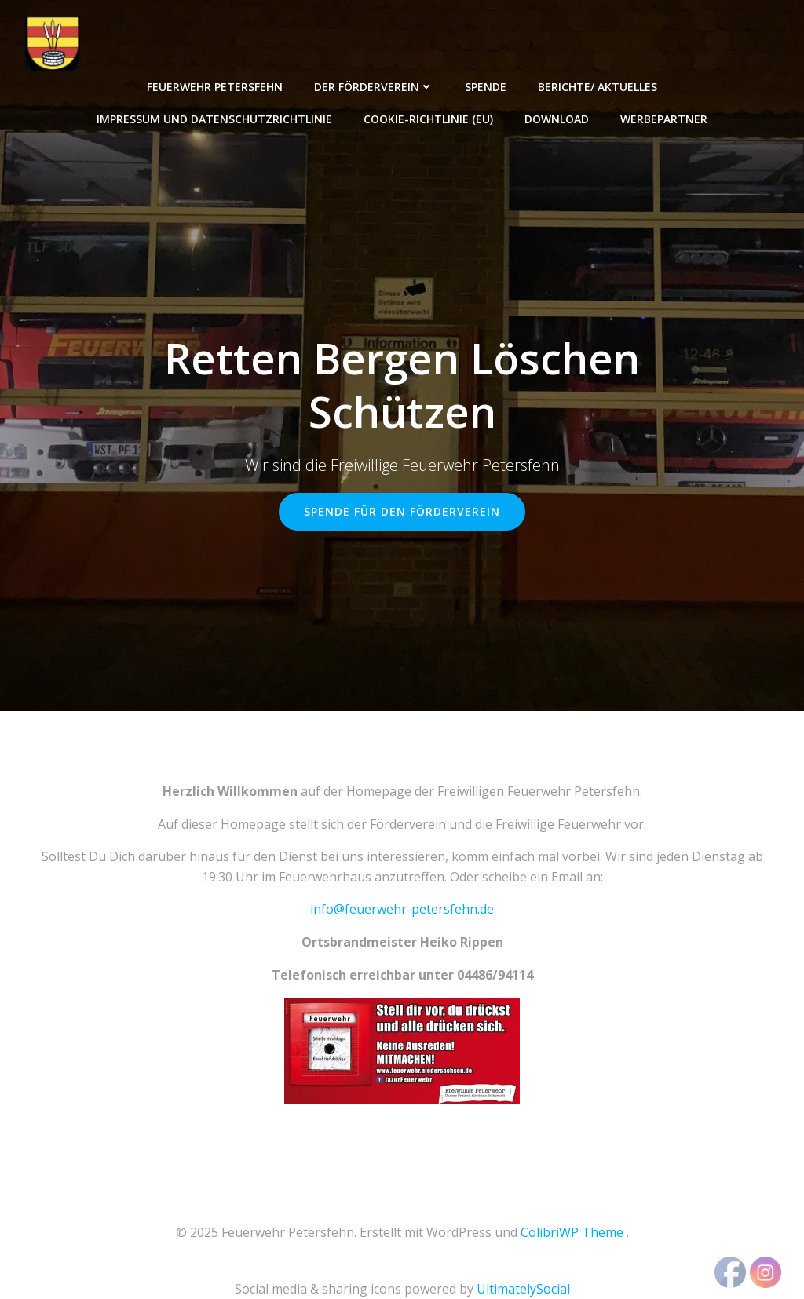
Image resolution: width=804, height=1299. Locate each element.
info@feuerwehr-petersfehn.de (402, 909)
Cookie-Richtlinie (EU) (428, 118)
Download (556, 118)
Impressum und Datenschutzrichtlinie (214, 118)
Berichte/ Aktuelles (597, 86)
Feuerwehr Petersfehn (215, 86)
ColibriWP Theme (572, 1232)
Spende (485, 86)
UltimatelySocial (523, 1288)
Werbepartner (663, 118)
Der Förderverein (373, 86)
